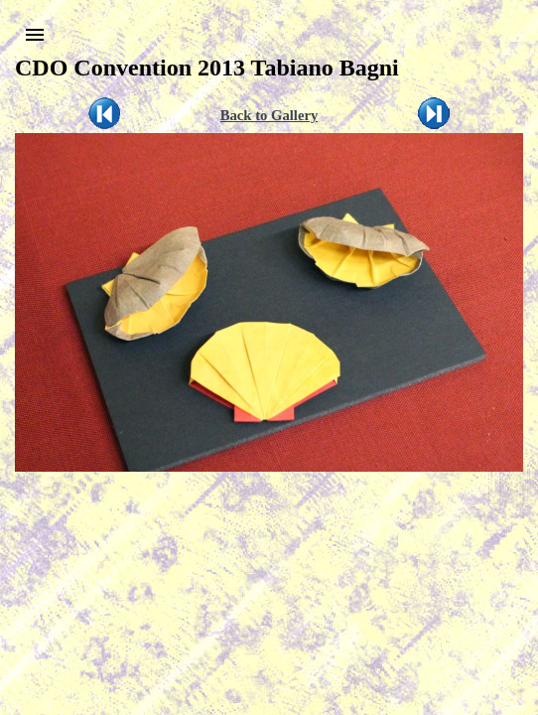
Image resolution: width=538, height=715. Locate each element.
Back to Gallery (269, 115)
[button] (35, 35)
